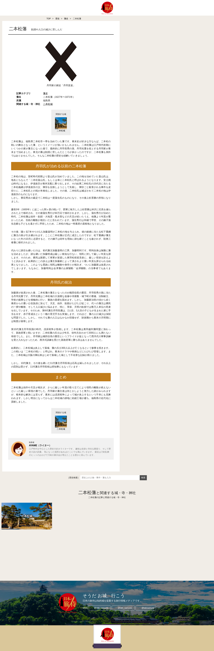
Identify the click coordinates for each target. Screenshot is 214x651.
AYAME (33, 445)
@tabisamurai (148, 608)
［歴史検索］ (73, 477)
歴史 (57, 18)
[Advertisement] (83, 551)
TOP (49, 18)
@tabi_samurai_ (101, 608)
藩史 (66, 18)
